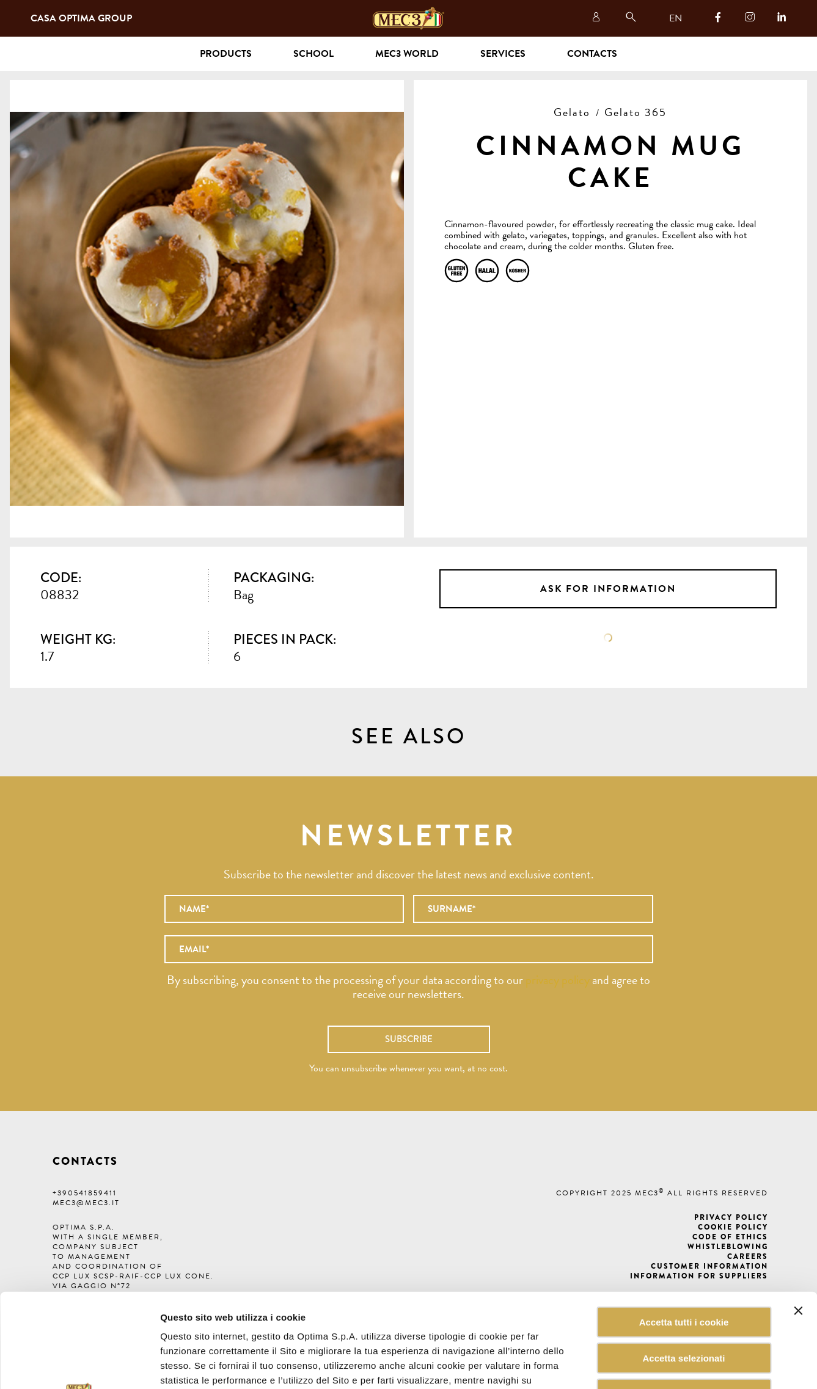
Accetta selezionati (683, 1264)
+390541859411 (85, 1192)
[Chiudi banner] (798, 1216)
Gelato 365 (635, 112)
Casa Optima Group (81, 18)
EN (675, 18)
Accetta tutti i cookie (684, 1228)
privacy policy (558, 980)
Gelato (572, 112)
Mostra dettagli (620, 1365)
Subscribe (409, 1039)
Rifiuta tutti (683, 1300)
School (313, 53)
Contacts (592, 53)
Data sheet (608, 637)
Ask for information (608, 588)
